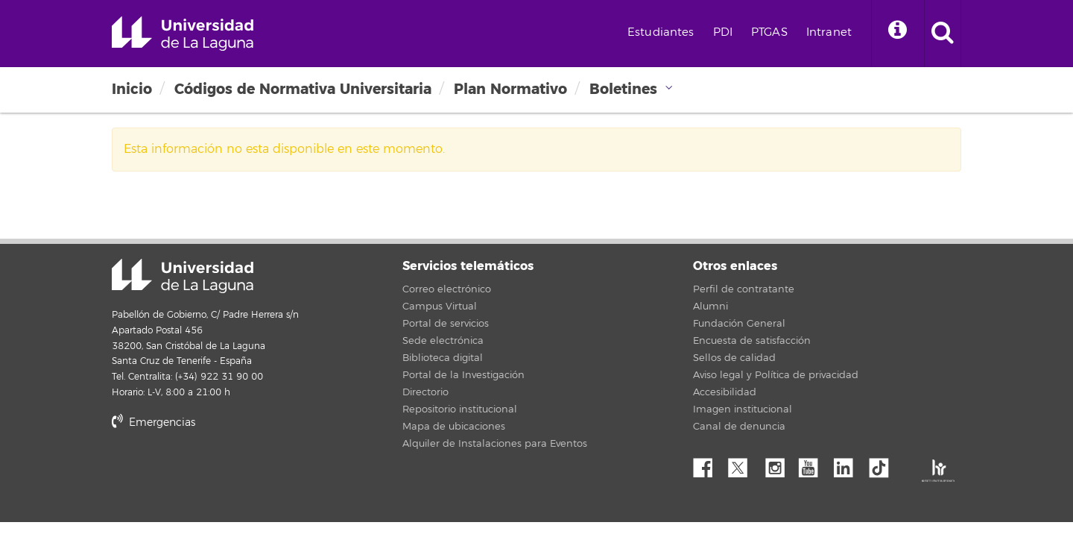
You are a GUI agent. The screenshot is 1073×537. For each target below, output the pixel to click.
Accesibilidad (724, 392)
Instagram (778, 464)
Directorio (425, 392)
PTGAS (769, 32)
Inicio (132, 89)
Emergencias (153, 422)
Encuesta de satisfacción (752, 341)
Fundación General (739, 324)
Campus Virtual (439, 307)
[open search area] (942, 33)
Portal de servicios (445, 324)
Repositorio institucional (459, 409)
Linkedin (848, 464)
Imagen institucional (742, 409)
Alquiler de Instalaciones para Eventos (494, 444)
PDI (722, 32)
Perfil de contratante (743, 289)
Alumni (710, 307)
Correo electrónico (446, 289)
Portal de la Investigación (463, 375)
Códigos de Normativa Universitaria (302, 89)
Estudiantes (660, 32)
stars (223, 473)
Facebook (708, 464)
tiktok (883, 464)
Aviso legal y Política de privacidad (775, 375)
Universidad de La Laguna (182, 33)
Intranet (829, 32)
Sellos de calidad (734, 358)
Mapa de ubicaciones (453, 427)
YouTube (813, 464)
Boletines (623, 89)
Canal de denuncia (739, 427)
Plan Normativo (510, 89)
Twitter (743, 464)
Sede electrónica (443, 341)
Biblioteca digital (442, 358)
